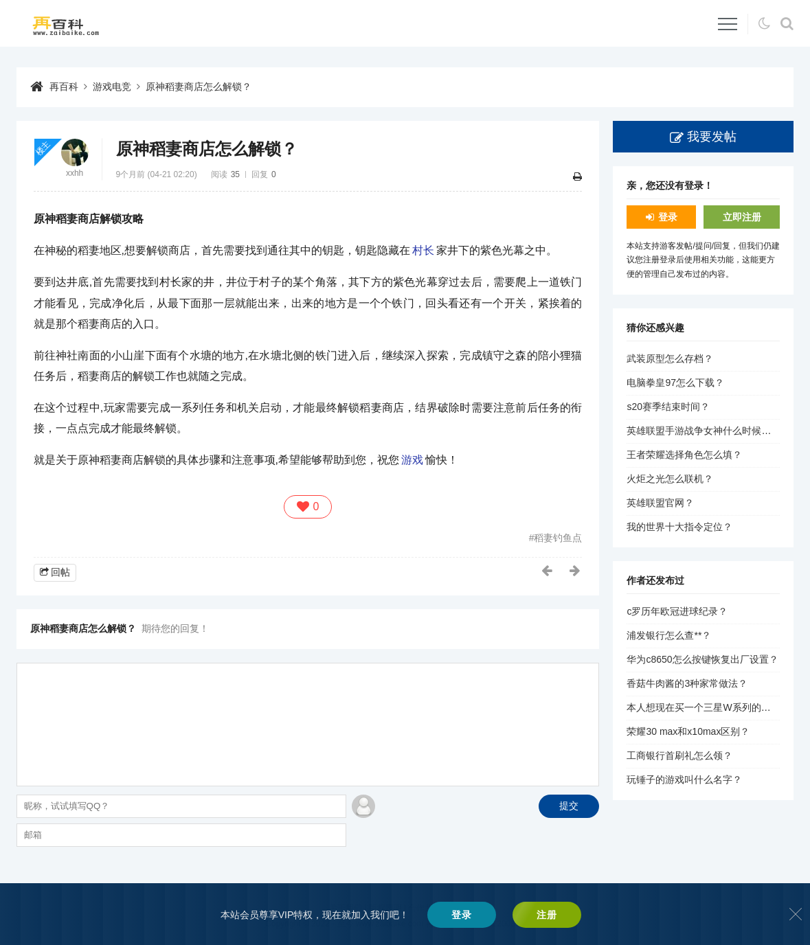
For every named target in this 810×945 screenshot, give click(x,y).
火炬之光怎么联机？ (670, 478)
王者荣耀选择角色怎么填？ (684, 454)
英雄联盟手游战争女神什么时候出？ (703, 430)
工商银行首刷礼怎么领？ (679, 755)
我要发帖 (711, 137)
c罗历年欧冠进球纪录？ (677, 611)
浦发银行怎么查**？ (669, 635)
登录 (667, 217)
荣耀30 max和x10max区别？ (688, 731)
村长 (423, 250)
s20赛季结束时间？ (668, 406)
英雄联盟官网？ (660, 502)
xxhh (74, 173)
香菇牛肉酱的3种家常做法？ (687, 683)
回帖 (60, 572)
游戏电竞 (112, 86)
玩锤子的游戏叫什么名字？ (684, 779)
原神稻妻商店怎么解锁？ (198, 86)
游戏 (412, 460)
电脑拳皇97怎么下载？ (675, 382)
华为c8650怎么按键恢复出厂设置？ (702, 659)
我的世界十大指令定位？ (679, 526)
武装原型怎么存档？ (670, 358)
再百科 (63, 86)
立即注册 (742, 217)
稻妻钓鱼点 (558, 537)
